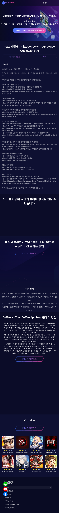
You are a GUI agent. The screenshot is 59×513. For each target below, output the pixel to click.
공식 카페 (8, 494)
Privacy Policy (10, 508)
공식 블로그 (9, 491)
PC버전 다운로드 (14, 57)
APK (44, 57)
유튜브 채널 (9, 501)
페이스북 (8, 498)
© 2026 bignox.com (12, 504)
